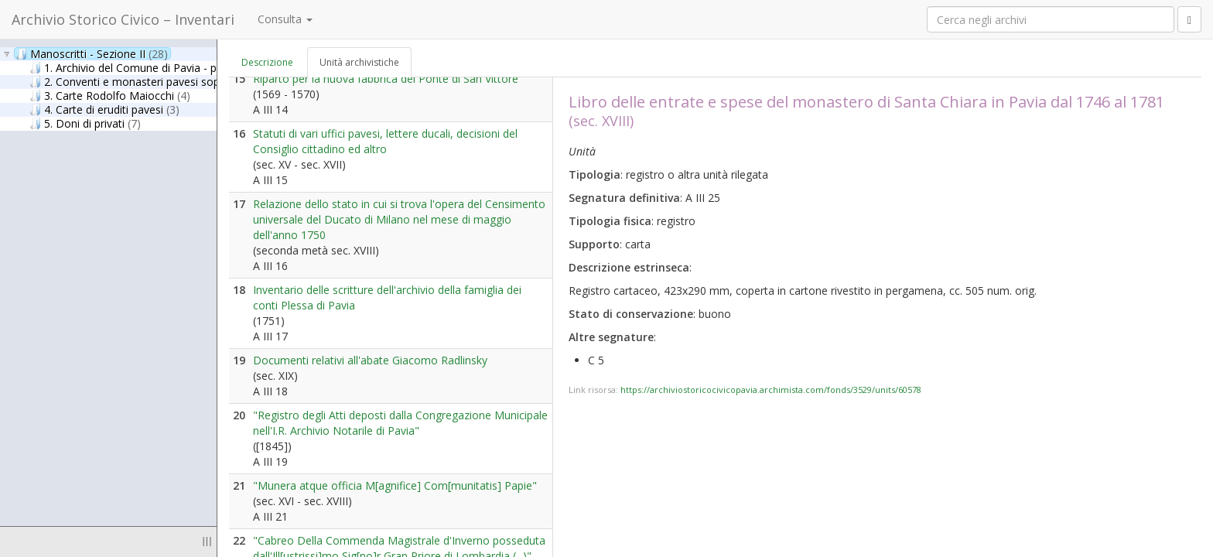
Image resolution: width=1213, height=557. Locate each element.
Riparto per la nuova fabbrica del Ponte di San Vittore (385, 78)
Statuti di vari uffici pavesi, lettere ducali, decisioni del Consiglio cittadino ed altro (385, 141)
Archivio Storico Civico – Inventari (123, 19)
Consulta (285, 19)
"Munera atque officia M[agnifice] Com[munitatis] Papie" (395, 485)
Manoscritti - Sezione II (91, 53)
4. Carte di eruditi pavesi (104, 109)
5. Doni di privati (85, 123)
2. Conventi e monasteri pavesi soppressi (147, 81)
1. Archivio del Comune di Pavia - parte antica (164, 67)
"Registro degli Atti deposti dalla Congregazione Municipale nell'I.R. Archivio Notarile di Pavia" (400, 423)
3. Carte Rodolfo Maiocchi (109, 95)
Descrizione (267, 62)
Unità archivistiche (359, 62)
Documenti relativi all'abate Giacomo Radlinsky (370, 360)
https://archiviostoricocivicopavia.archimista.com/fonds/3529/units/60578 (770, 389)
